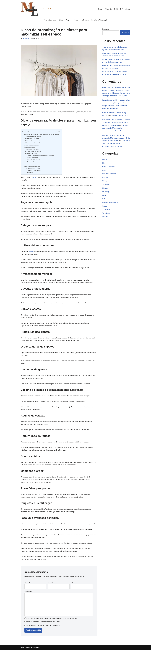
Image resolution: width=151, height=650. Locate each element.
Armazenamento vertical (33, 143)
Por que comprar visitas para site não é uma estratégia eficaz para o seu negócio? (116, 93)
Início (100, 9)
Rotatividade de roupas (33, 159)
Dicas (61, 20)
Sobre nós (108, 9)
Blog (103, 163)
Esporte (105, 177)
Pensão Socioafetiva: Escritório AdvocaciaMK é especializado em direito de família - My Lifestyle (116, 138)
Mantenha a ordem (32, 164)
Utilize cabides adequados (33, 141)
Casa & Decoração (49, 20)
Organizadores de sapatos (33, 151)
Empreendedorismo (109, 174)
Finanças (105, 181)
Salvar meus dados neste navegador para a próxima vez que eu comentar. (51, 618)
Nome (27, 583)
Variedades (106, 213)
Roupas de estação (32, 157)
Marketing (105, 192)
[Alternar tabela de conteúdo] (57, 131)
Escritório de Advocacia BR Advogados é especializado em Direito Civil (115, 128)
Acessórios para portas (33, 166)
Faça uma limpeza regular (33, 136)
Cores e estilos (31, 162)
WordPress (36, 647)
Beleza (104, 159)
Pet (103, 199)
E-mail (50, 583)
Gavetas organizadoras (32, 145)
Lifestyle (105, 188)
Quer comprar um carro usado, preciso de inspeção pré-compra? (114, 105)
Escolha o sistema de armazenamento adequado (40, 155)
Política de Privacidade (122, 9)
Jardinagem (85, 20)
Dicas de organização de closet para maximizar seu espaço (41, 134)
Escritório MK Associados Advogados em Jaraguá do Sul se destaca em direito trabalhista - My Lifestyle (116, 122)
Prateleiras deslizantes (32, 149)
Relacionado (30, 172)
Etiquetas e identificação (33, 168)
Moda (104, 195)
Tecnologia (106, 209)
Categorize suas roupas (32, 138)
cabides (31, 251)
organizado (34, 177)
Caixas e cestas (30, 147)
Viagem (68, 20)
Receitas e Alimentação (99, 20)
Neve (22, 647)
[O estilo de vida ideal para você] (39, 9)
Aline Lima (26, 38)
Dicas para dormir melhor (119, 115)
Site (72, 583)
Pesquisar (105, 29)
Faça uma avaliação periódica (35, 170)
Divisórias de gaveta (31, 153)
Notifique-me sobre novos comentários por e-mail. (43, 622)
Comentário (28, 591)
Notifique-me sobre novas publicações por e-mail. (43, 625)
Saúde (76, 20)
